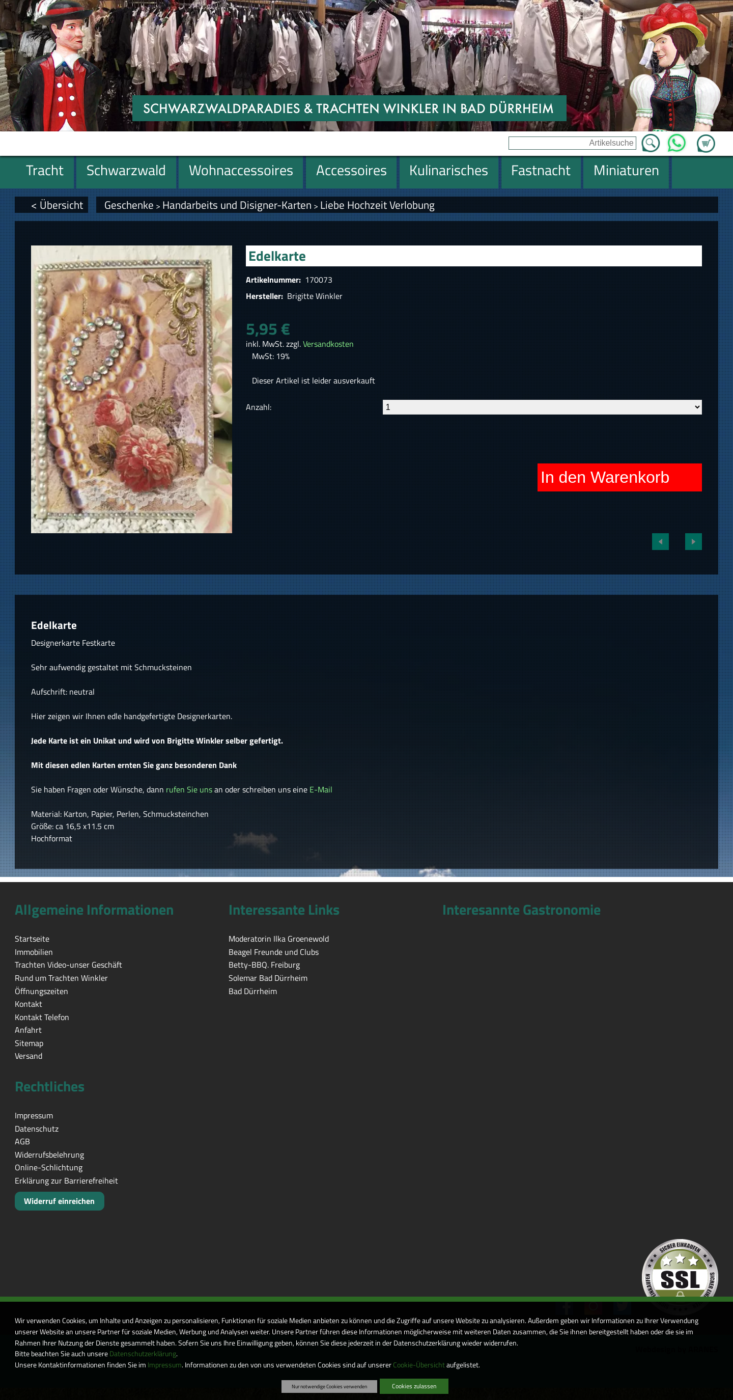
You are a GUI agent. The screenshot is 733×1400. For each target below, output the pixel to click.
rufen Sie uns (189, 789)
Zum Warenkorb (706, 137)
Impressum (165, 1364)
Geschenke (129, 205)
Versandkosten (328, 344)
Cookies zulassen (414, 1386)
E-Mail (320, 789)
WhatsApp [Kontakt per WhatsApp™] (677, 140)
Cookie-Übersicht (419, 1364)
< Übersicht (57, 205)
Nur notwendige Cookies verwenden (329, 1386)
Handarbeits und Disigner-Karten (237, 205)
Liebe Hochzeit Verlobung (377, 205)
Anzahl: (258, 407)
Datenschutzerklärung (142, 1353)
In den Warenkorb (605, 477)
